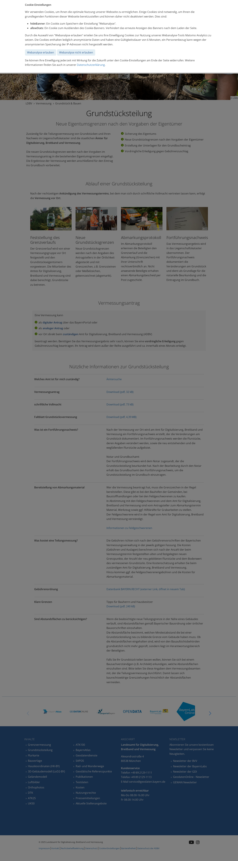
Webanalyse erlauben (40, 52)
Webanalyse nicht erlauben (76, 52)
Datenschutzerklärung (91, 65)
